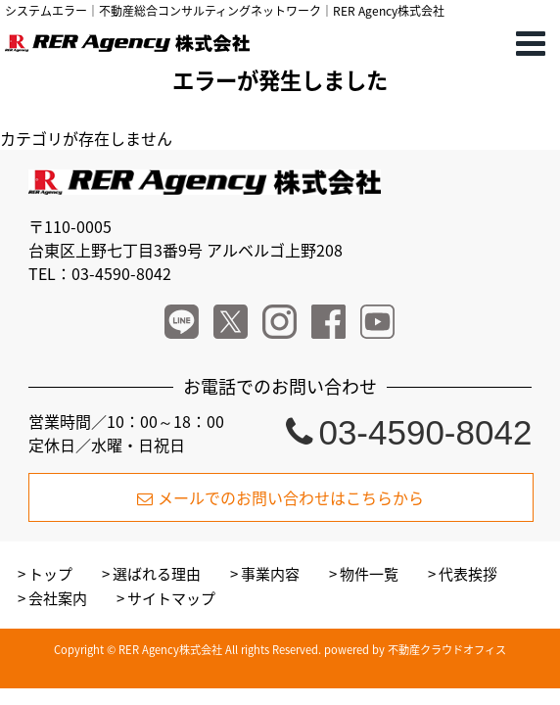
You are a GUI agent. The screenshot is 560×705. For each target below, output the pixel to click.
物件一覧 (369, 574)
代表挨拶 (468, 574)
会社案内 (57, 598)
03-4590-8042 (409, 432)
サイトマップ (171, 598)
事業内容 (270, 574)
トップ (50, 574)
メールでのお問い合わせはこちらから (280, 497)
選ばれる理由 (157, 574)
